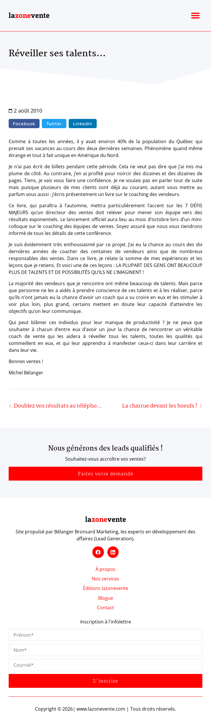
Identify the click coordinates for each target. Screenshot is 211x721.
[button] (195, 16)
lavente (29, 15)
